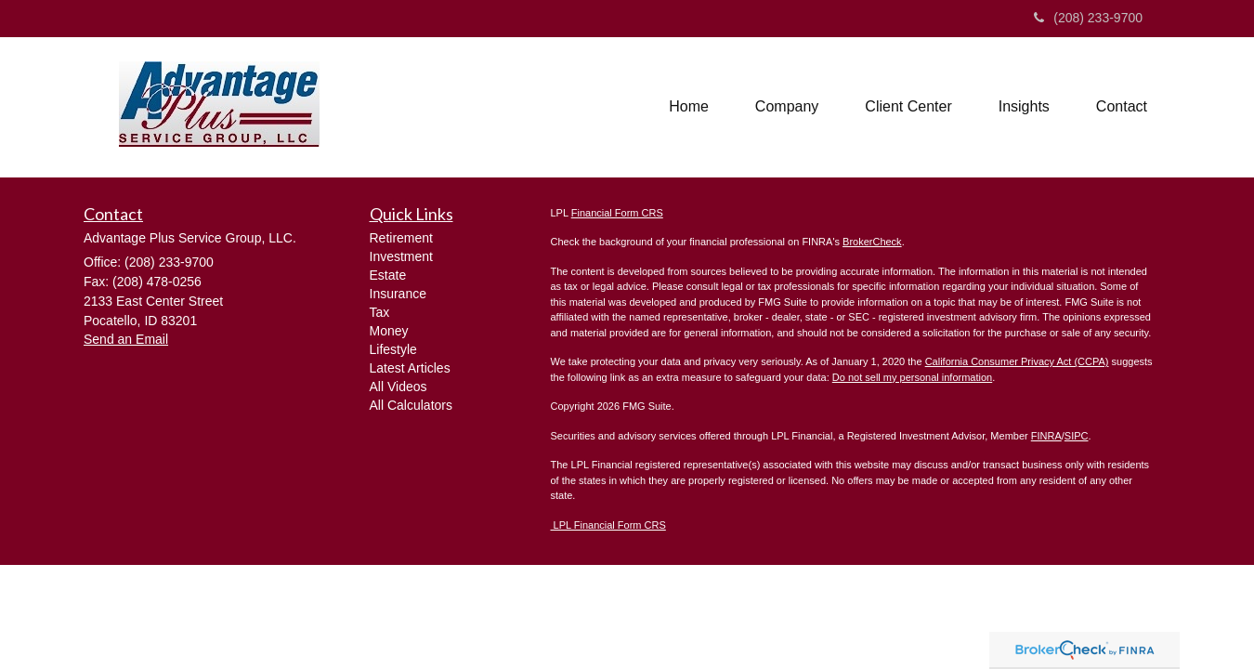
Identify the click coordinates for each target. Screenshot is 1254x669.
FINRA (1046, 435)
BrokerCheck (872, 241)
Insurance (398, 293)
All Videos (398, 386)
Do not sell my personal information (912, 377)
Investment (401, 256)
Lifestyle (393, 349)
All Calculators (411, 405)
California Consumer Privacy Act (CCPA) (1017, 361)
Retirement (401, 237)
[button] (787, 107)
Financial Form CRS (617, 212)
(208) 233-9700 (1088, 17)
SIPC (1077, 435)
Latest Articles (410, 368)
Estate (388, 275)
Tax (380, 312)
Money (389, 330)
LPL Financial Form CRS (608, 525)
